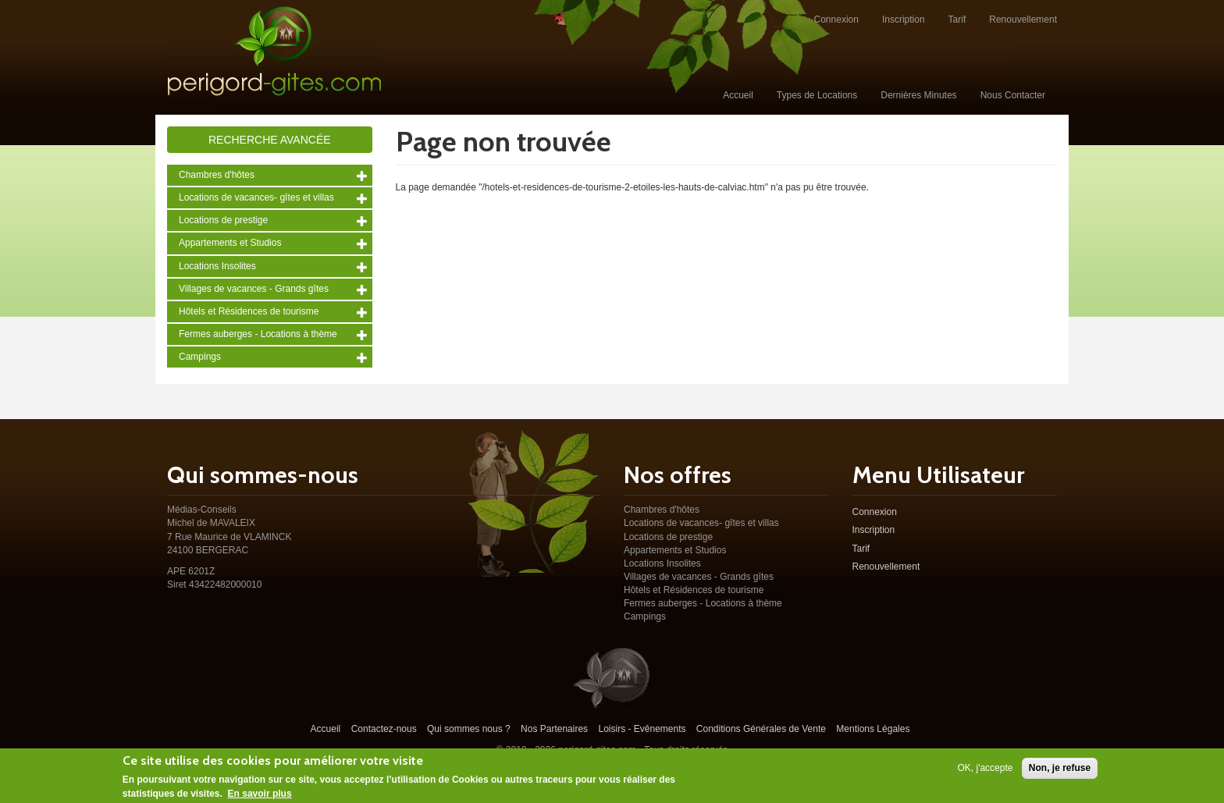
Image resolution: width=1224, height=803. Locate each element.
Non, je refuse (1060, 771)
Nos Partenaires (554, 728)
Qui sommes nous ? (469, 728)
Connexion (836, 19)
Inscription (903, 19)
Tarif (957, 19)
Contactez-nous (384, 728)
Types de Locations (817, 95)
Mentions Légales (872, 728)
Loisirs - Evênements (641, 728)
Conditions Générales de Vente (761, 728)
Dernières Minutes (918, 95)
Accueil (738, 95)
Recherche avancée (269, 139)
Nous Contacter (1012, 95)
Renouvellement (1023, 19)
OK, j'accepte (984, 771)
